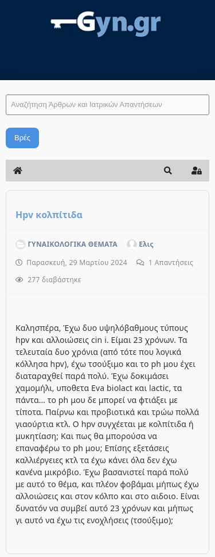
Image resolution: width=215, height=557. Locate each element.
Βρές (22, 137)
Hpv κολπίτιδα (49, 214)
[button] (168, 170)
